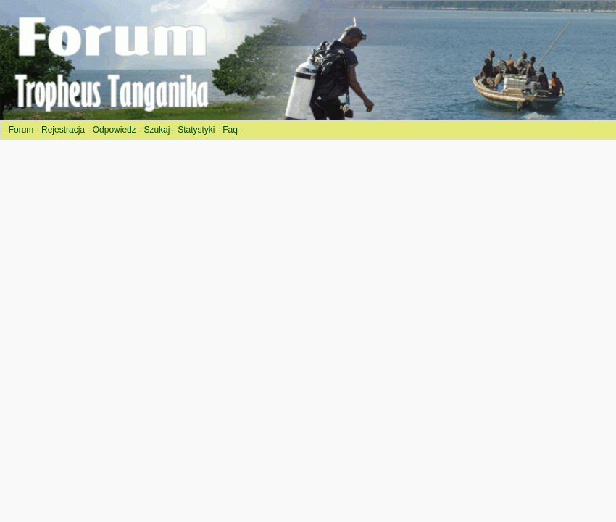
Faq (230, 130)
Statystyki (196, 130)
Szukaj (156, 130)
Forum (21, 130)
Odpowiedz (114, 130)
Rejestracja (63, 130)
